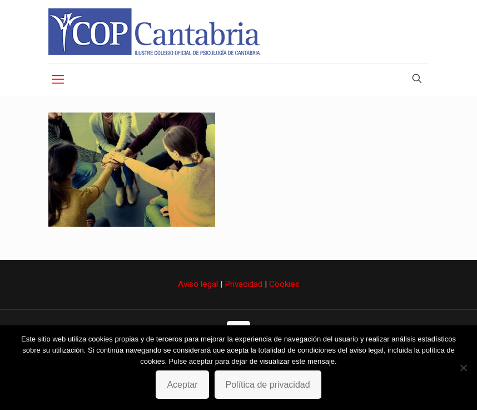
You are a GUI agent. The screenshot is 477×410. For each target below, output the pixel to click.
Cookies (284, 284)
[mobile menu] (57, 79)
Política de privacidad (268, 384)
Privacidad (243, 284)
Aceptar (182, 384)
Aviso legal (198, 284)
